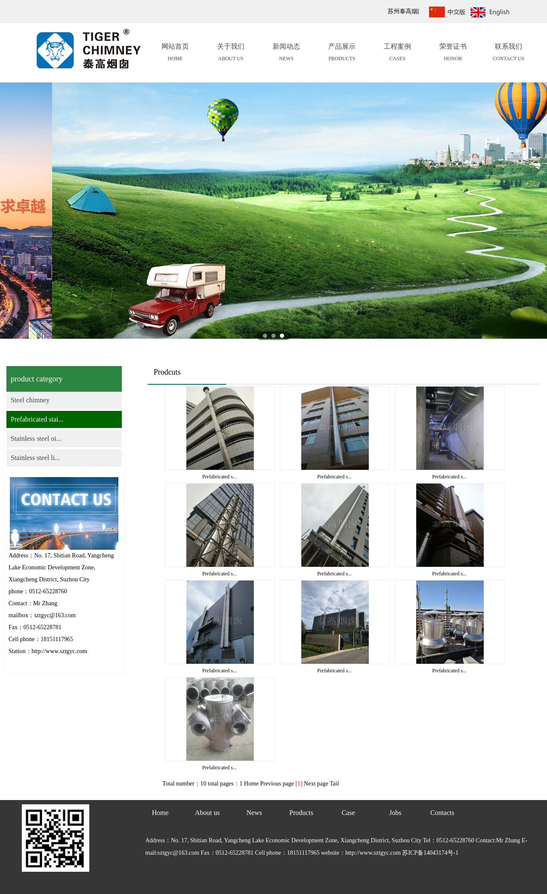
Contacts (442, 812)
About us (207, 812)
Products (301, 812)
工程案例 (397, 53)
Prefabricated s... (219, 477)
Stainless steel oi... (36, 438)
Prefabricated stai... (37, 419)
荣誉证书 (453, 53)
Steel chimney (30, 400)
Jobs (395, 812)
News (254, 812)
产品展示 (342, 53)
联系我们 (508, 53)
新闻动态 (286, 53)
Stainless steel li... (35, 457)
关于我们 (231, 53)
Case (348, 812)
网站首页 (175, 53)
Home (160, 812)
